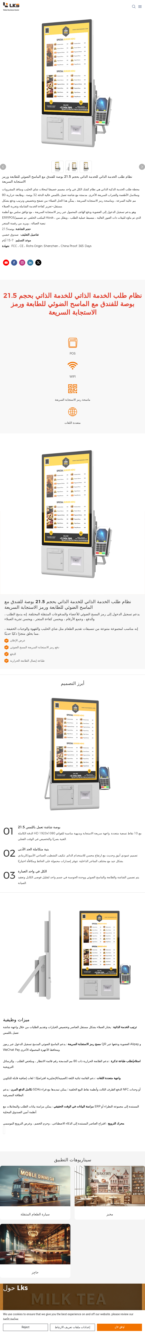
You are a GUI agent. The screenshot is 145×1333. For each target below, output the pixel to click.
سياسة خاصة (10, 1318)
